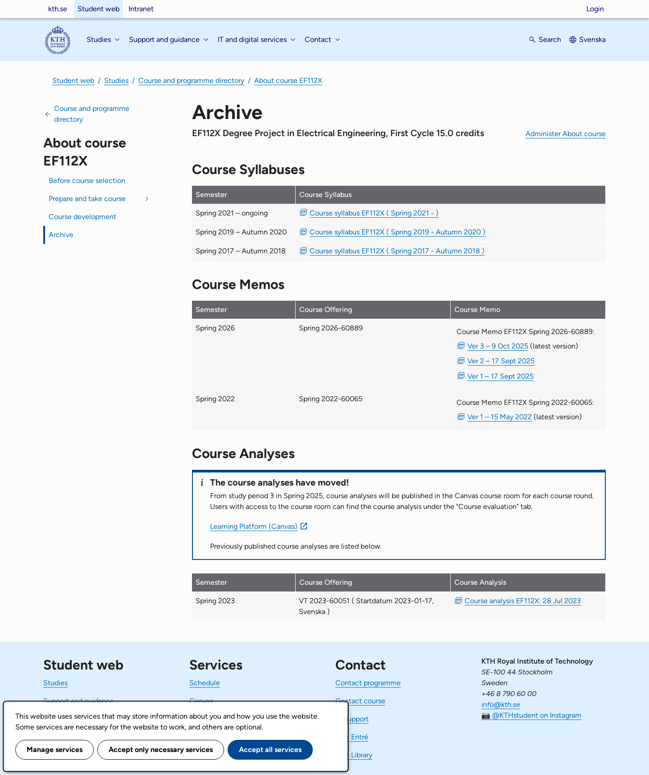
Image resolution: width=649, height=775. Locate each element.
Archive (61, 234)
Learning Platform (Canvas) (253, 526)
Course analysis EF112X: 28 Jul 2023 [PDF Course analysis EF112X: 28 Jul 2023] (523, 600)
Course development (82, 216)
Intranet (141, 9)
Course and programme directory (191, 80)
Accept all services (270, 749)
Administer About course (566, 133)
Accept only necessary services (161, 749)
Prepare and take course (87, 198)
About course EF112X (288, 80)
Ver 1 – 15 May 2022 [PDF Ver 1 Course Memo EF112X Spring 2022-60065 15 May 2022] (499, 417)
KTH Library (353, 755)
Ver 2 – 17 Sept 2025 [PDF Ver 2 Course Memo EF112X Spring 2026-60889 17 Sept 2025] (501, 361)
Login (595, 9)
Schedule (204, 683)
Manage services (54, 749)
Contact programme (368, 683)
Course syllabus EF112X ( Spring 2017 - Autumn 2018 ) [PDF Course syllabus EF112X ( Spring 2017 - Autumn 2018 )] (397, 251)
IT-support (352, 719)
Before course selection (87, 180)
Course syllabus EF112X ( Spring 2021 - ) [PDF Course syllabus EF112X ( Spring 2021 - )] (374, 213)
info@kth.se (500, 704)
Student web (98, 9)
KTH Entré (351, 737)
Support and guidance (78, 701)
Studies (116, 80)
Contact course (360, 701)
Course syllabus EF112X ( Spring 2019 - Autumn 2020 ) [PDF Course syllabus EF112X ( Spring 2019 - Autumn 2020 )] (397, 232)
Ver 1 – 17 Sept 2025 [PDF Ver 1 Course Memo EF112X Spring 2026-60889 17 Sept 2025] (500, 376)
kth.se (57, 9)
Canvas (201, 701)
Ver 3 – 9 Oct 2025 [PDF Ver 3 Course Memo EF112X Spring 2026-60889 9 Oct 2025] (497, 346)
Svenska (592, 39)
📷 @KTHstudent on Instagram (531, 715)
